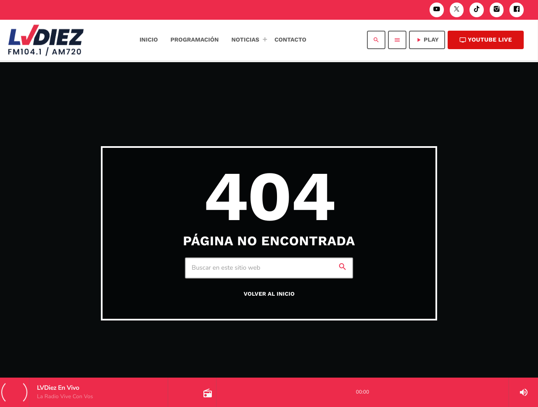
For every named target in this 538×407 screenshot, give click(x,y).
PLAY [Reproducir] (427, 40)
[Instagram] (497, 10)
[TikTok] (476, 10)
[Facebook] (516, 10)
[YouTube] (437, 10)
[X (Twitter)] (457, 10)
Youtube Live (485, 40)
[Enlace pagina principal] (45, 40)
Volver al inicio (269, 294)
